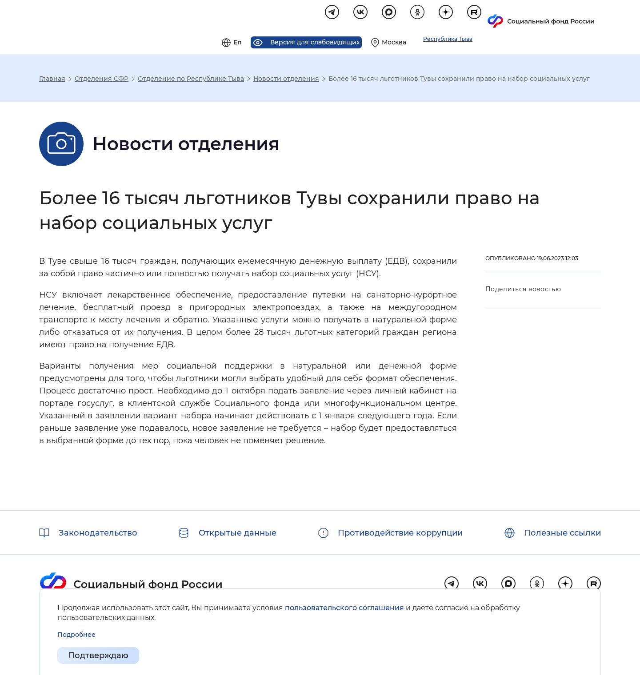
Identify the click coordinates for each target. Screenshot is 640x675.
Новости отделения (286, 80)
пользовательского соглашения (344, 608)
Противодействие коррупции (400, 533)
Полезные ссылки (562, 533)
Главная (52, 80)
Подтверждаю (98, 655)
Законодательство (98, 533)
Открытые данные (237, 533)
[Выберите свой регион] (503, 16)
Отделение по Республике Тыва (191, 80)
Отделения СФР (101, 80)
